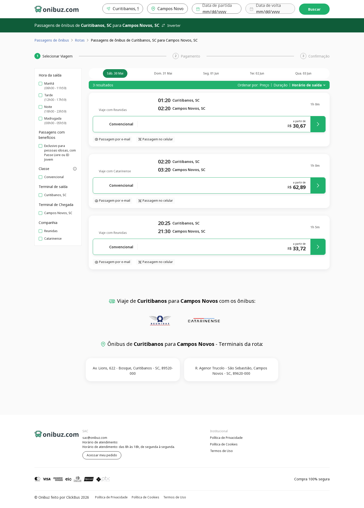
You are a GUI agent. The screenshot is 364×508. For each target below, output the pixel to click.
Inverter (170, 25)
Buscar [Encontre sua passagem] (314, 9)
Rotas (80, 40)
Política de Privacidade (226, 438)
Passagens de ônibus (51, 40)
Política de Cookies (224, 444)
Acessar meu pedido (102, 455)
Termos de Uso (221, 451)
